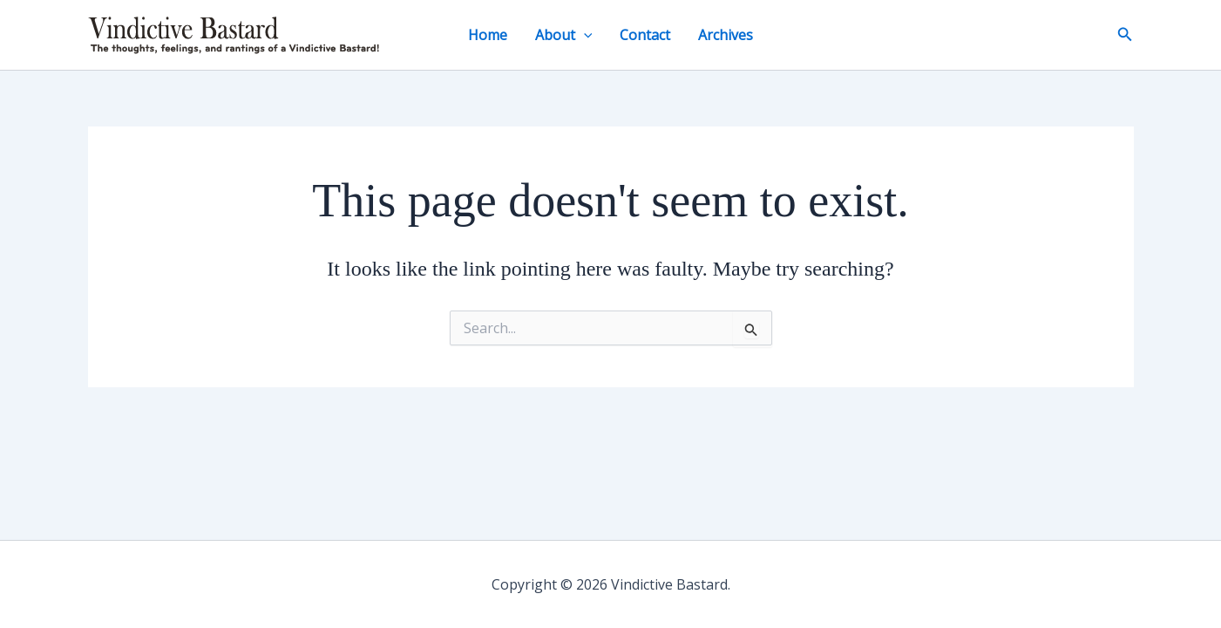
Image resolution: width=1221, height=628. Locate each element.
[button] (584, 35)
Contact (645, 34)
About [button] (564, 35)
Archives (725, 34)
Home (487, 34)
